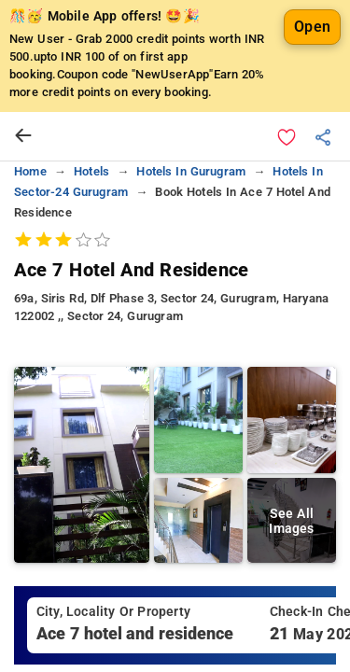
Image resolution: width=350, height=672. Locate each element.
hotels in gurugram (190, 171)
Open (312, 26)
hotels (91, 171)
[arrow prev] (23, 136)
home (30, 171)
